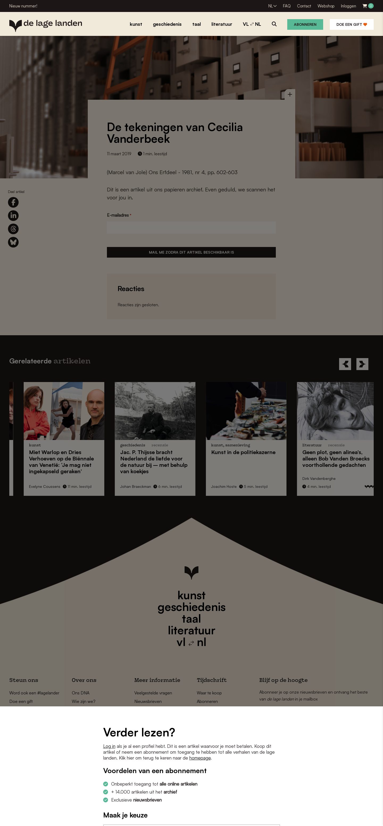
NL (270, 6)
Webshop (326, 6)
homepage (200, 758)
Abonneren (305, 24)
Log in (109, 746)
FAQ (287, 6)
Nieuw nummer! (23, 6)
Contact (304, 6)
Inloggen (348, 6)
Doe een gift (351, 24)
